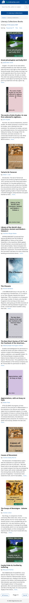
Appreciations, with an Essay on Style (13, 399)
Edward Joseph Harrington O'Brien (13, 345)
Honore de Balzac (8, 288)
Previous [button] (5, 595)
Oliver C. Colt (6, 174)
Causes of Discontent (9, 455)
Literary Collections (14, 13)
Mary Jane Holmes (8, 570)
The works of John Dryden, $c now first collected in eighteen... (14, 116)
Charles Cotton (7, 513)
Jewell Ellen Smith (8, 62)
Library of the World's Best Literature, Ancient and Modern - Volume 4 (13, 229)
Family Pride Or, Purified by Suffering (11, 566)
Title (16, 28)
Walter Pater (6, 402)
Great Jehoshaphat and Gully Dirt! (14, 60)
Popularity (10, 28)
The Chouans (6, 286)
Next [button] (25, 595)
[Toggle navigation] (26, 2)
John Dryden (6, 119)
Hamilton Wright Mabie (9, 233)
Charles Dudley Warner (9, 457)
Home (4, 18)
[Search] (13, 6)
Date (20, 28)
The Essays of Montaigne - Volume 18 (14, 509)
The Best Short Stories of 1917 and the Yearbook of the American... (14, 342)
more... (3, 82)
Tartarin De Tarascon (9, 172)
